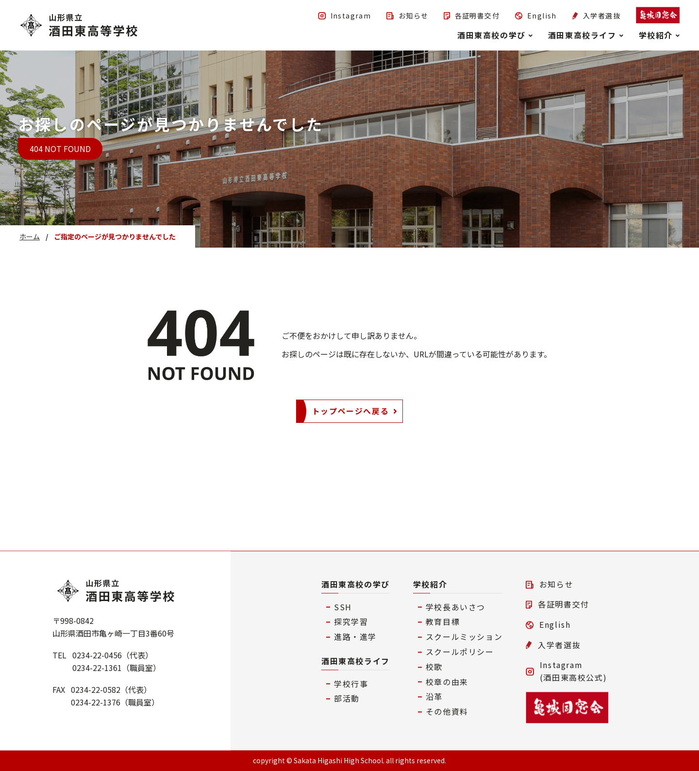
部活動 (347, 698)
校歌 (434, 666)
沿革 (434, 697)
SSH (343, 607)
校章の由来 (447, 681)
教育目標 (443, 622)
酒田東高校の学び (355, 584)
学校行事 (351, 683)
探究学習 (351, 622)
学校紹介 (430, 584)
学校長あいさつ (455, 607)
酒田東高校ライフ (355, 661)
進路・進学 (355, 637)
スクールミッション (464, 637)
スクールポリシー (460, 651)
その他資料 (447, 712)
